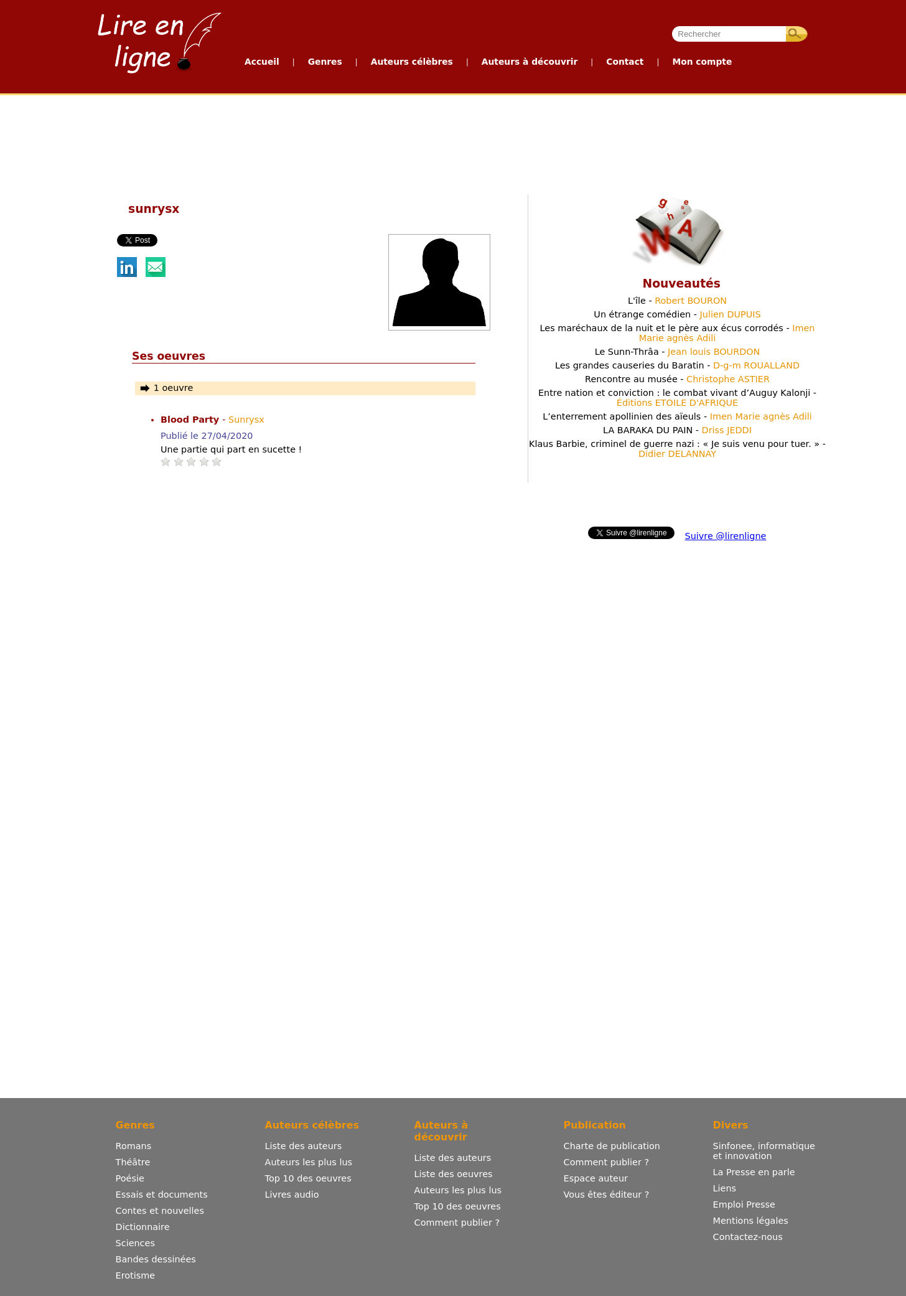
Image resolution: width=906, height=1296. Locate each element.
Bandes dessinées (156, 1259)
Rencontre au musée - (677, 379)
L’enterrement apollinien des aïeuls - (677, 416)
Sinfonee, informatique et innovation (764, 1151)
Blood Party (191, 420)
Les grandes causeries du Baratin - (677, 365)
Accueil (262, 62)
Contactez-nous (748, 1237)
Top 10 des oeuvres (308, 1178)
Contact (624, 62)
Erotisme (136, 1275)
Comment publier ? (457, 1223)
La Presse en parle (754, 1172)
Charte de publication (612, 1146)
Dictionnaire (143, 1227)
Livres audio (292, 1195)
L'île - (677, 301)
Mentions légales (750, 1221)
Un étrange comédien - (677, 314)
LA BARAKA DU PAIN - (677, 430)
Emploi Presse (744, 1204)
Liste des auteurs (303, 1146)
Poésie (130, 1178)
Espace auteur (596, 1178)
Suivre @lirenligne (726, 536)
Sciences (135, 1243)
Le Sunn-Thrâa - (677, 352)
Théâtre (133, 1162)
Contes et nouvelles (160, 1211)
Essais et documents (162, 1195)
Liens (725, 1188)
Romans (134, 1146)
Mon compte (702, 62)
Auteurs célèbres (412, 62)
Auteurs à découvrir (529, 62)
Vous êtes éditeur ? (607, 1195)
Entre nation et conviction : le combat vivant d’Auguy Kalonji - (677, 398)
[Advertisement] (452, 142)
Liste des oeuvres (453, 1174)
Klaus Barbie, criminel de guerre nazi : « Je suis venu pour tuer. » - (677, 449)
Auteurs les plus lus (308, 1162)
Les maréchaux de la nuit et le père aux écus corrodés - (677, 333)
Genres (325, 62)
